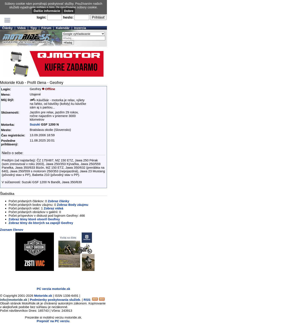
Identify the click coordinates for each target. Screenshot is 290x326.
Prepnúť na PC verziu (53, 321)
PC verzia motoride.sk (53, 289)
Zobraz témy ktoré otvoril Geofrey (34, 219)
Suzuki (35, 124)
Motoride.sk (43, 295)
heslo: (68, 17)
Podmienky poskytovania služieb (55, 299)
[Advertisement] (50, 277)
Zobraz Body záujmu (72, 204)
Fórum (46, 28)
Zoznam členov (11, 229)
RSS (87, 299)
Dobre (68, 11)
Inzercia (80, 28)
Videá (21, 28)
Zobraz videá (53, 208)
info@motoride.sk (13, 299)
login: (41, 17)
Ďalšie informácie (47, 11)
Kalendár (63, 28)
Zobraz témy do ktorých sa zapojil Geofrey (41, 223)
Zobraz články (58, 201)
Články (7, 28)
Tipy (33, 28)
